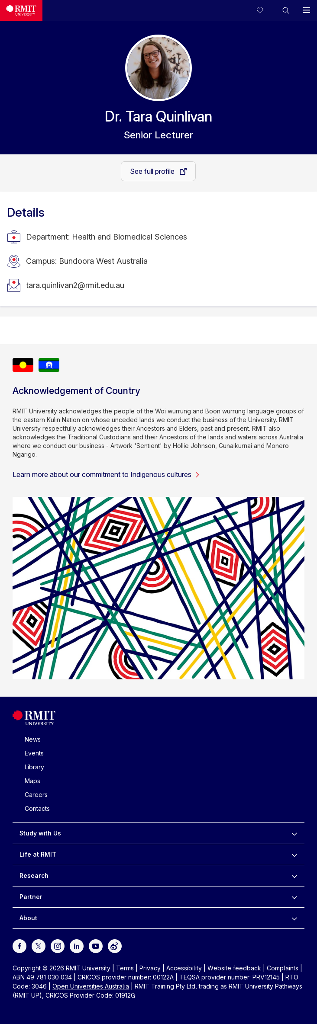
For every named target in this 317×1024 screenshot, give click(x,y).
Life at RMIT (37, 854)
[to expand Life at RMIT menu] (294, 854)
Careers (36, 794)
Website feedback (234, 968)
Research (34, 875)
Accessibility (184, 968)
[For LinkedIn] (77, 945)
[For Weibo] (115, 945)
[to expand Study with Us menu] (294, 833)
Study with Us (40, 833)
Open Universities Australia (90, 986)
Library (34, 767)
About (28, 918)
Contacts (37, 808)
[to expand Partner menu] (294, 897)
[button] (285, 10)
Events (34, 753)
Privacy (150, 968)
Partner (30, 896)
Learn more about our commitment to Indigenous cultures (106, 474)
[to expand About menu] (294, 918)
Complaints (282, 968)
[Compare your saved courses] (265, 10)
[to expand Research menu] (294, 876)
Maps (32, 780)
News (33, 739)
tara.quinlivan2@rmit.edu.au (75, 285)
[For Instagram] (58, 945)
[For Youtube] (96, 945)
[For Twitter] (38, 945)
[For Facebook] (19, 945)
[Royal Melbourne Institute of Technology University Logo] (34, 723)
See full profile (153, 171)
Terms (125, 968)
